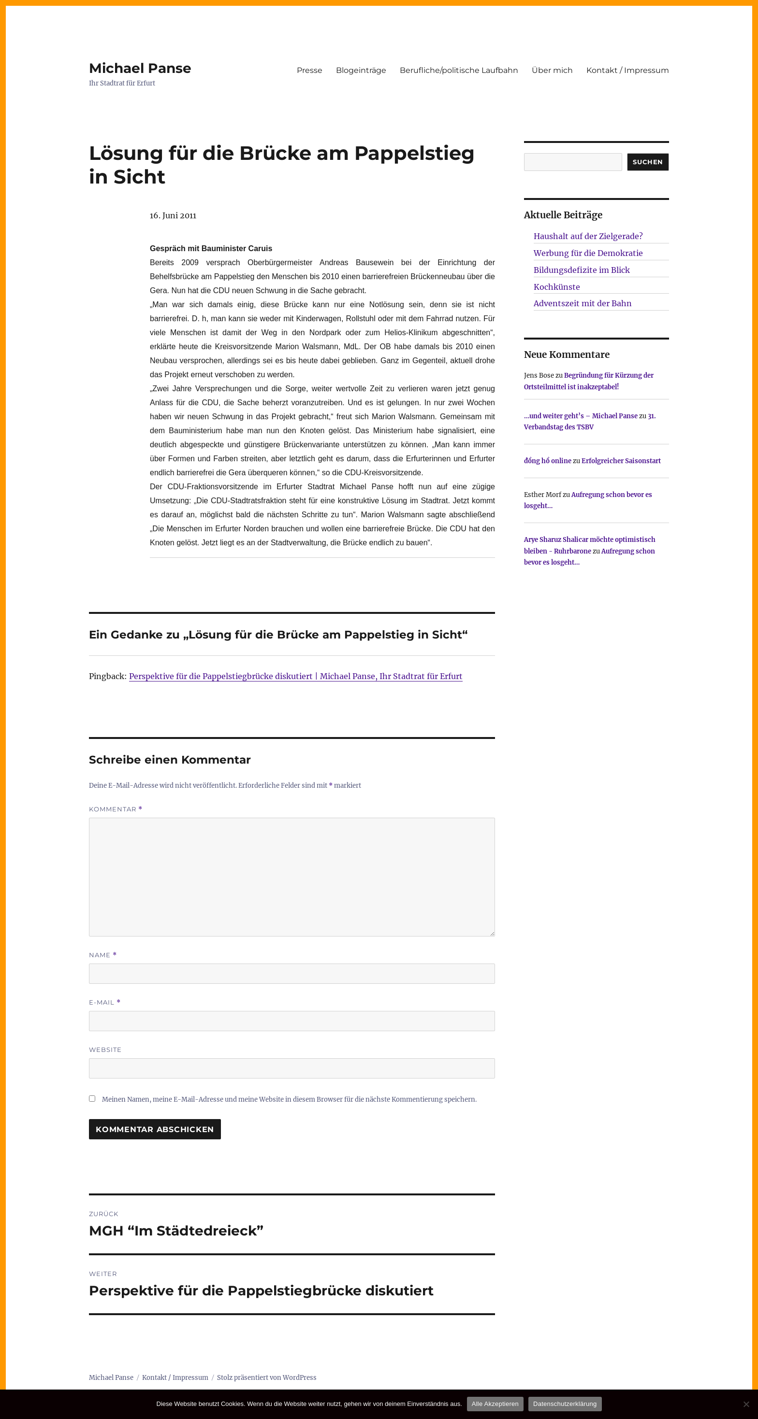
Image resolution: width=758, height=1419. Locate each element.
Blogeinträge (361, 70)
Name (103, 955)
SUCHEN (648, 162)
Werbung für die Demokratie (588, 253)
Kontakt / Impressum (627, 70)
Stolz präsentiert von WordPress (267, 1378)
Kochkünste (557, 287)
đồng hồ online (547, 461)
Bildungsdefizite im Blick (582, 270)
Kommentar (116, 809)
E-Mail (105, 1002)
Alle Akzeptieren (495, 1403)
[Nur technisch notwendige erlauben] (746, 1404)
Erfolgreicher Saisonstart (621, 461)
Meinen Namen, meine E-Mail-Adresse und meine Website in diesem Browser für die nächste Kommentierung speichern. (289, 1099)
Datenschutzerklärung (565, 1403)
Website (105, 1049)
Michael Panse (140, 68)
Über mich (552, 70)
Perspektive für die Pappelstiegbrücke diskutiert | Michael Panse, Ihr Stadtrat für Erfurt (296, 676)
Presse (309, 70)
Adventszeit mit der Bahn (583, 303)
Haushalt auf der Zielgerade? (588, 236)
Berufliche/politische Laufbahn (459, 70)
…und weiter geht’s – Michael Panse (581, 416)
